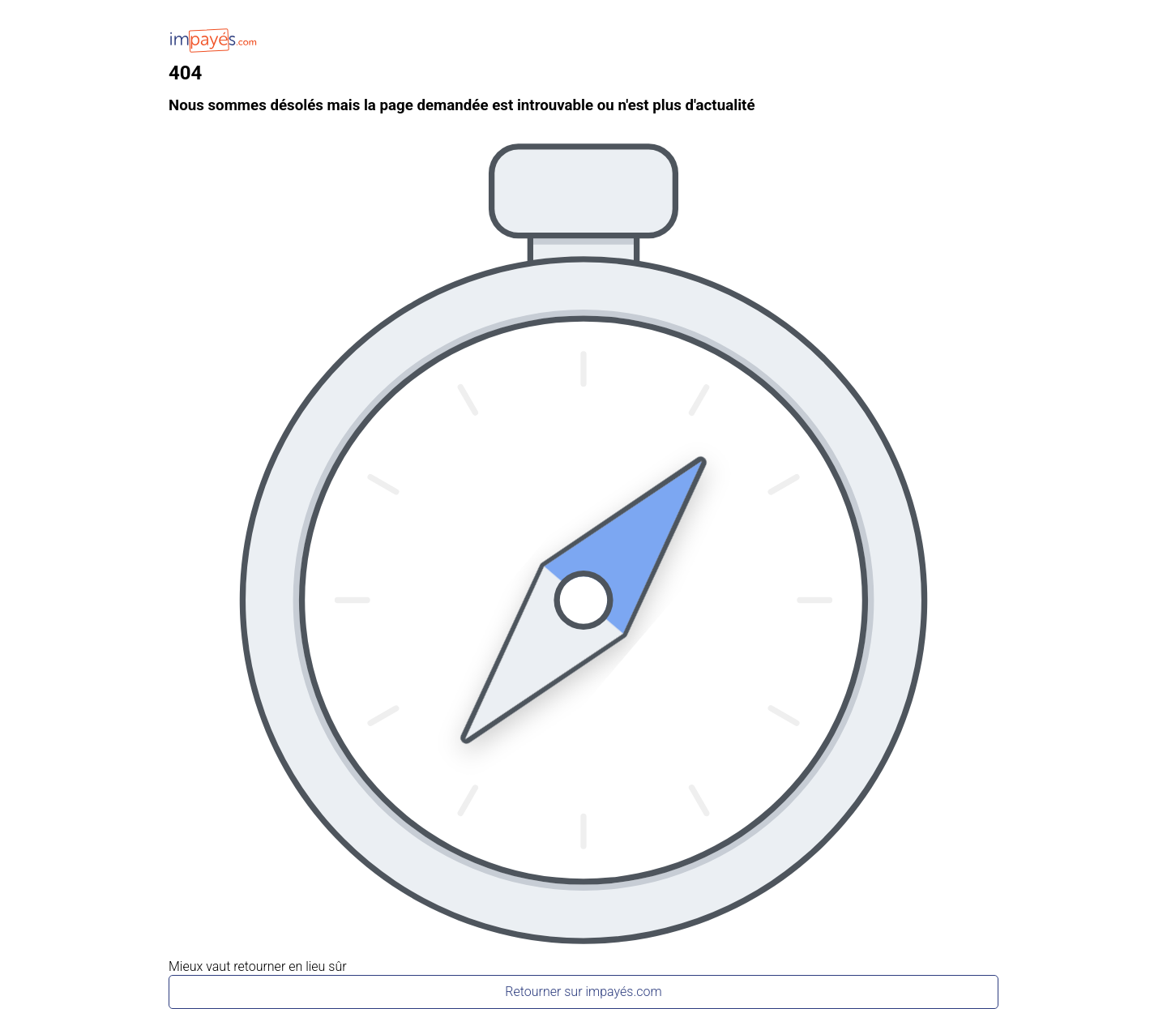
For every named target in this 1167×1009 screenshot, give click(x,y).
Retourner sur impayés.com (583, 991)
